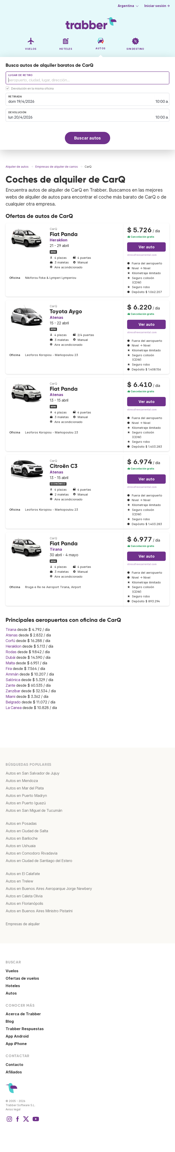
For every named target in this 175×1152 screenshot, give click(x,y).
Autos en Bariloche (22, 838)
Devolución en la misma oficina (32, 88)
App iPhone (16, 1043)
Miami (10, 696)
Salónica (13, 679)
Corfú (10, 640)
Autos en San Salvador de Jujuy (32, 773)
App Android (17, 1036)
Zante (10, 685)
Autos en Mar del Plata (25, 788)
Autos (11, 993)
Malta (10, 663)
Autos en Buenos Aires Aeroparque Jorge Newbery (49, 888)
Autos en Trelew (19, 881)
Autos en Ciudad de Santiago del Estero (39, 860)
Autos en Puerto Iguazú (26, 803)
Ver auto (147, 247)
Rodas (11, 651)
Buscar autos (87, 138)
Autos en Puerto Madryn (26, 795)
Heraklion (58, 240)
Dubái (10, 657)
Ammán (12, 674)
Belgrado (13, 702)
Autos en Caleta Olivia (24, 896)
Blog (10, 1021)
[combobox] (87, 77)
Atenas (56, 317)
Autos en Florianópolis (24, 903)
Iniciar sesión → (157, 6)
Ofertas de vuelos (22, 978)
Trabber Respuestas (25, 1028)
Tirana (56, 549)
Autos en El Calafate (23, 873)
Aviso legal (13, 1109)
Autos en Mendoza (22, 780)
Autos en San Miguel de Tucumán (34, 810)
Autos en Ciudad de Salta (27, 831)
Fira (9, 668)
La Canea (14, 707)
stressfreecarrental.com (142, 254)
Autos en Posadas (21, 823)
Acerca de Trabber (23, 1014)
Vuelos (12, 971)
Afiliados (14, 1072)
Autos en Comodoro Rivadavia (31, 853)
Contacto (14, 1064)
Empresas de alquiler (23, 924)
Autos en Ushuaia (21, 845)
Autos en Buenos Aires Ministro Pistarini (39, 911)
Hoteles (13, 985)
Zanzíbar (13, 691)
